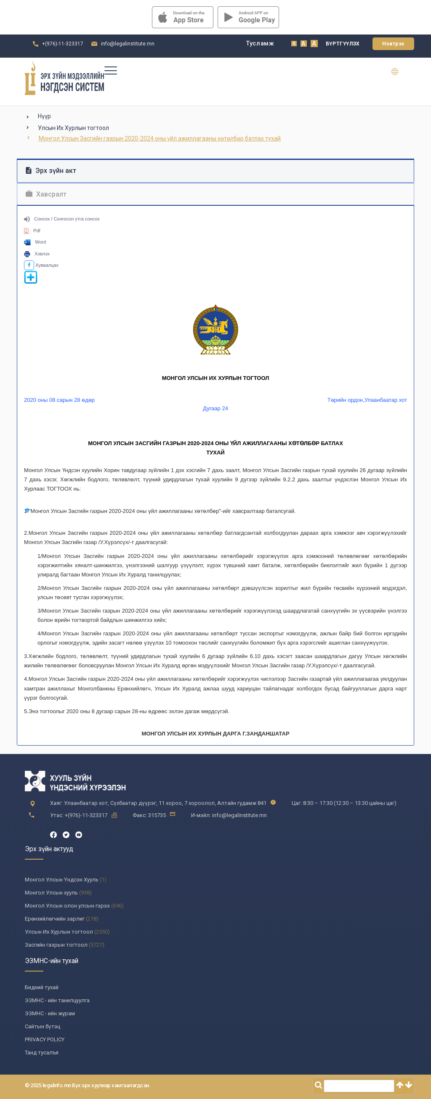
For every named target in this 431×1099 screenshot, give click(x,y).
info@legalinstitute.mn (127, 44)
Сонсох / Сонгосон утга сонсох (62, 218)
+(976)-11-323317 (62, 44)
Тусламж (260, 43)
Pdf (32, 230)
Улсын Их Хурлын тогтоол (73, 128)
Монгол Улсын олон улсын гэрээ (67, 906)
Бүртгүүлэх (343, 44)
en (400, 71)
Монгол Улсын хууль (51, 892)
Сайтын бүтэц (42, 1026)
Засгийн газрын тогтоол (56, 945)
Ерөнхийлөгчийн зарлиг (55, 919)
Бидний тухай (42, 987)
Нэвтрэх (393, 44)
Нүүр (44, 116)
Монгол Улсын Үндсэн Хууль (61, 879)
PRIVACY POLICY (44, 1039)
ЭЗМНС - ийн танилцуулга (57, 1000)
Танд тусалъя (42, 1052)
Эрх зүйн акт (51, 171)
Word (35, 241)
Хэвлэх (37, 253)
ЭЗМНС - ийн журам (50, 1013)
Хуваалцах (41, 265)
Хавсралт (46, 194)
